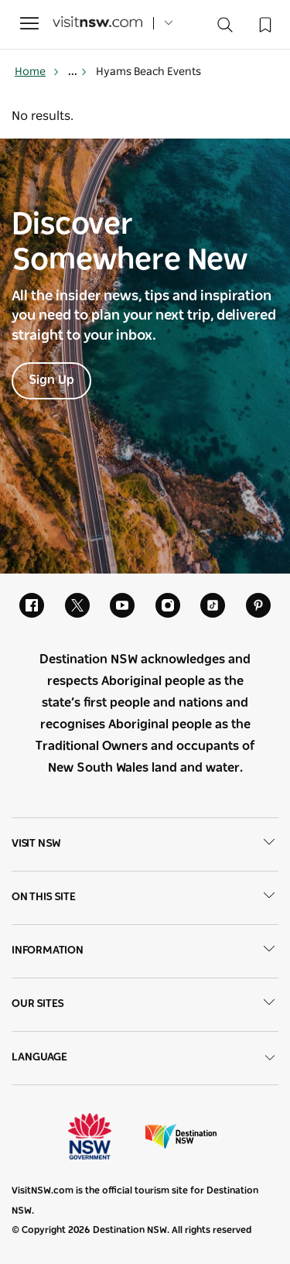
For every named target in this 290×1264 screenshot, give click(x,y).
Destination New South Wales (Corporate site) (181, 1136)
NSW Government (103, 1136)
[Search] (225, 28)
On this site (145, 898)
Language (145, 1058)
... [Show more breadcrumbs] (77, 72)
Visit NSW (145, 844)
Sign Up (51, 380)
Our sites (145, 1005)
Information (145, 951)
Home (37, 72)
